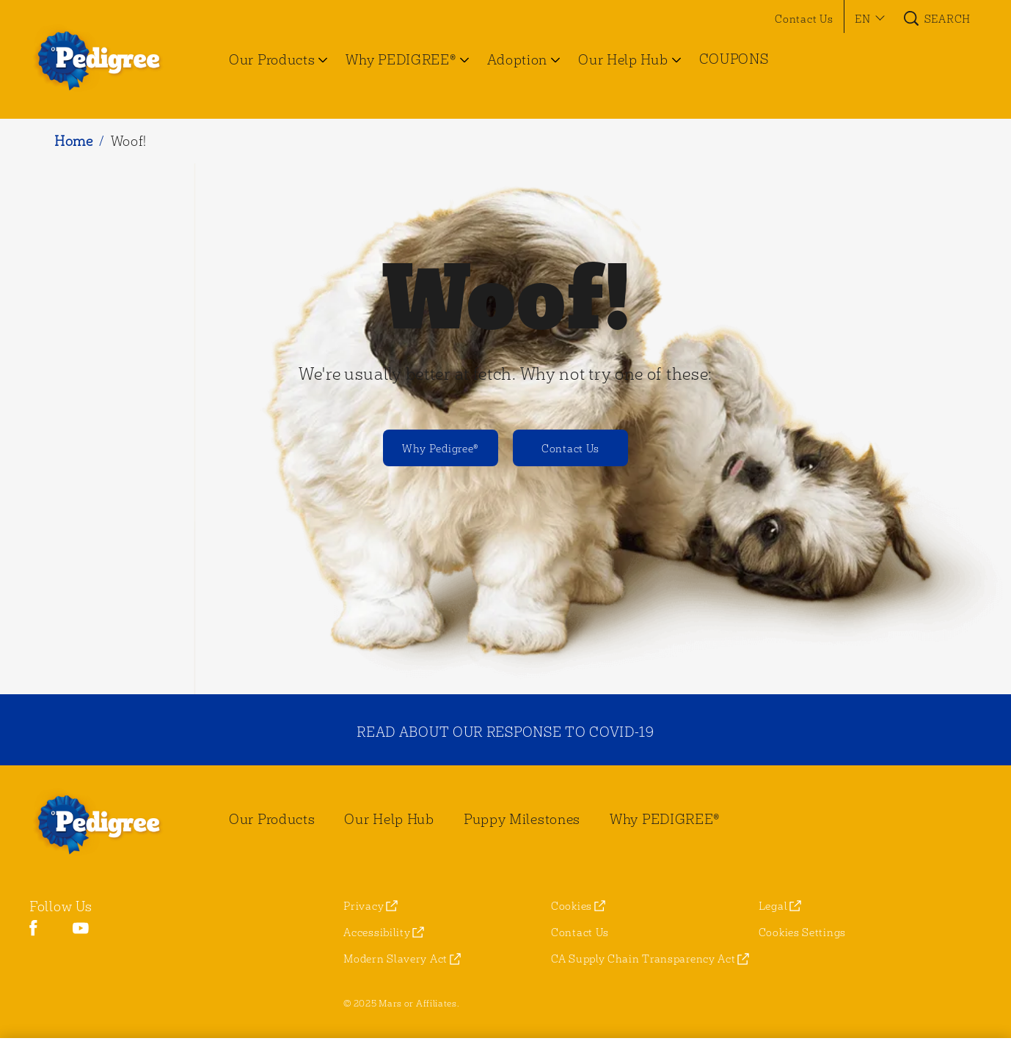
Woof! (129, 140)
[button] (868, 18)
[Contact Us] (570, 448)
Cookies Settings (802, 932)
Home (73, 140)
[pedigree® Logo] (107, 823)
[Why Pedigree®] (440, 448)
